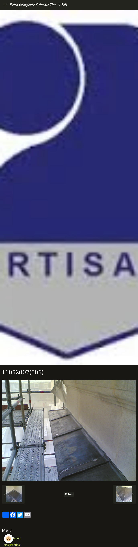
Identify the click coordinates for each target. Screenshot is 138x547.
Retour (69, 494)
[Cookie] (8, 538)
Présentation (12, 538)
